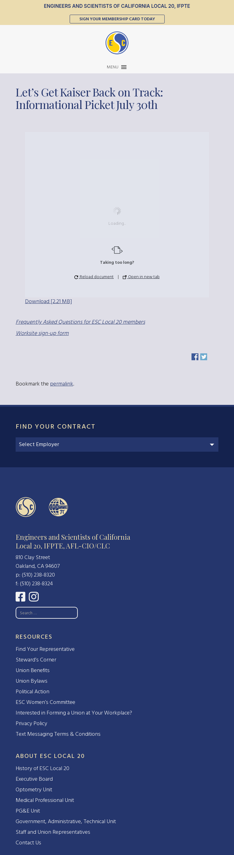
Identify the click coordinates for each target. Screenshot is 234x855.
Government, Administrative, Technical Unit (66, 821)
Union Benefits (33, 670)
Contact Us (28, 842)
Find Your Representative (45, 649)
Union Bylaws (31, 680)
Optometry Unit (34, 789)
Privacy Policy (31, 723)
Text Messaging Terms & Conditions (58, 734)
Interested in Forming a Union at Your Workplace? (74, 712)
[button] (112, 67)
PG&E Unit (28, 810)
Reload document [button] (94, 276)
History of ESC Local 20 (42, 768)
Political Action (32, 691)
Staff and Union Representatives (53, 832)
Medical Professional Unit (45, 800)
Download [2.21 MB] (48, 301)
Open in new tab (141, 276)
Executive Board (34, 779)
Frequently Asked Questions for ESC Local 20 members (80, 322)
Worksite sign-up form (42, 333)
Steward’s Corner (36, 659)
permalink (61, 383)
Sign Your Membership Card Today (117, 18)
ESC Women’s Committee (45, 702)
